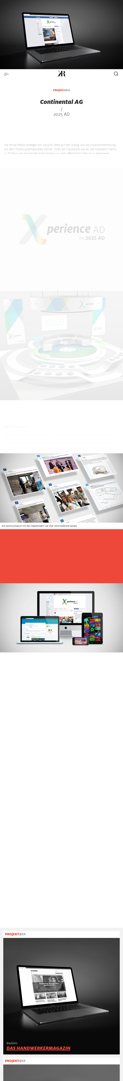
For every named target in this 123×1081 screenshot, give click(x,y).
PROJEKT (59, 90)
